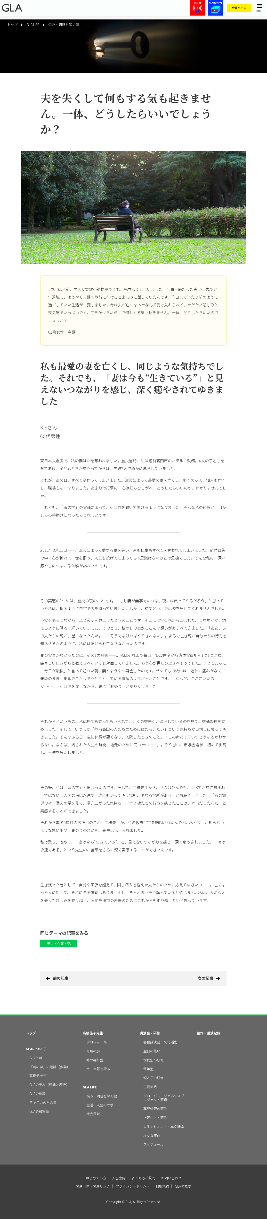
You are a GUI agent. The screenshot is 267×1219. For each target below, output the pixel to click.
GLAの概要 (183, 1186)
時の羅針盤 (94, 1060)
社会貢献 (93, 1114)
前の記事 (60, 978)
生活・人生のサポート (103, 1105)
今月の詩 (93, 1051)
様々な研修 (151, 1136)
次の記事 (205, 978)
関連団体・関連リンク (93, 1186)
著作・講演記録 (208, 1033)
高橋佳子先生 (93, 1033)
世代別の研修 (153, 1060)
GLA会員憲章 (39, 1111)
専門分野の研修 (155, 1109)
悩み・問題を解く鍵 (63, 24)
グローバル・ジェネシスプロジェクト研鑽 (163, 1098)
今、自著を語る (98, 1069)
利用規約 (162, 1186)
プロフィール (96, 1042)
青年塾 (148, 1069)
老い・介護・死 (59, 943)
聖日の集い (151, 1051)
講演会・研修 (150, 1033)
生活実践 (150, 1087)
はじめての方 (96, 1178)
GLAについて (36, 1049)
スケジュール (153, 1144)
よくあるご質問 (143, 1178)
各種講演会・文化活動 (160, 1042)
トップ (31, 1033)
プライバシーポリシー (133, 1186)
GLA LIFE (90, 1087)
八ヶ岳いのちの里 (43, 1103)
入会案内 (119, 1178)
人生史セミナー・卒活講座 (163, 1127)
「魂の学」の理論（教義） (49, 1067)
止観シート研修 (155, 1118)
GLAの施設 (37, 1094)
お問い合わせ (171, 1178)
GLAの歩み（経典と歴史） (49, 1085)
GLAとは (35, 1058)
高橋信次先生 (39, 1076)
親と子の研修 (153, 1078)
